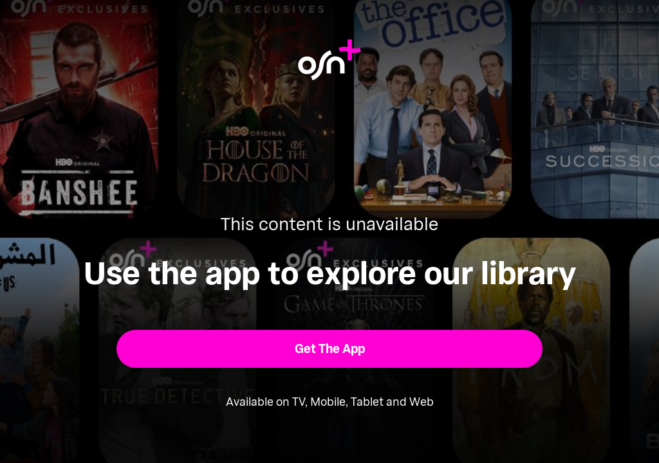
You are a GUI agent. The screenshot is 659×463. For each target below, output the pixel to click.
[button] (329, 349)
